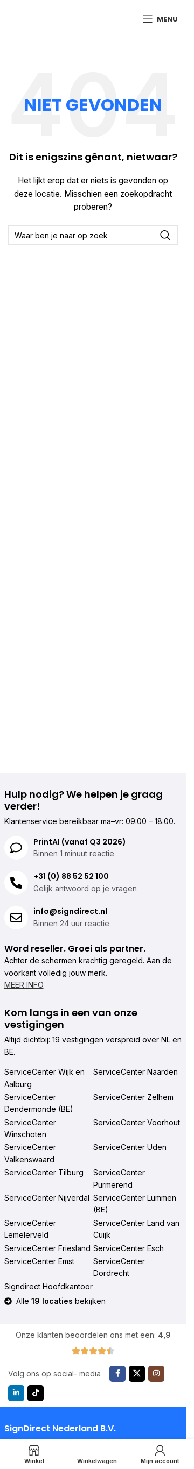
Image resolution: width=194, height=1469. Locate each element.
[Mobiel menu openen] (160, 19)
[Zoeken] (93, 235)
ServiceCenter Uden (130, 1147)
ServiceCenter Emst (39, 1261)
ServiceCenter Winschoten (30, 1128)
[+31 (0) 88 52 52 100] (16, 883)
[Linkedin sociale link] (16, 1393)
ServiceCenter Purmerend (119, 1178)
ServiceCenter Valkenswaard (30, 1152)
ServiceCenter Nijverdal (46, 1197)
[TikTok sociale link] (35, 1393)
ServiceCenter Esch (128, 1248)
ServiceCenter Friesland (47, 1248)
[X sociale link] (137, 1374)
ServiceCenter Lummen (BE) (134, 1203)
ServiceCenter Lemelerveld (30, 1228)
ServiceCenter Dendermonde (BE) (38, 1102)
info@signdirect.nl (70, 911)
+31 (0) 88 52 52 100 (71, 876)
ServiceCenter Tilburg (44, 1172)
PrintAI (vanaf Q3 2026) (79, 841)
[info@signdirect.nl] (16, 917)
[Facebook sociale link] (117, 1374)
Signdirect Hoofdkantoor (48, 1286)
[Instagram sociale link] (156, 1374)
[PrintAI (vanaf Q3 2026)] (16, 848)
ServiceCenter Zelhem (133, 1097)
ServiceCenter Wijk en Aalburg (44, 1077)
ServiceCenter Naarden (135, 1071)
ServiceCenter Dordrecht (119, 1267)
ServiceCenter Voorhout (136, 1122)
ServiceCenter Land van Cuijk (136, 1228)
